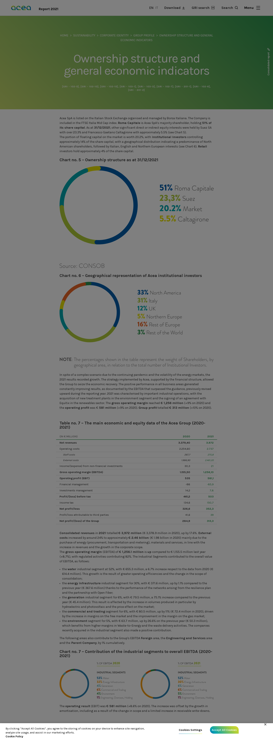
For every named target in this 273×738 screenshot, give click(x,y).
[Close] (265, 725)
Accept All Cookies (224, 730)
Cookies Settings (190, 730)
